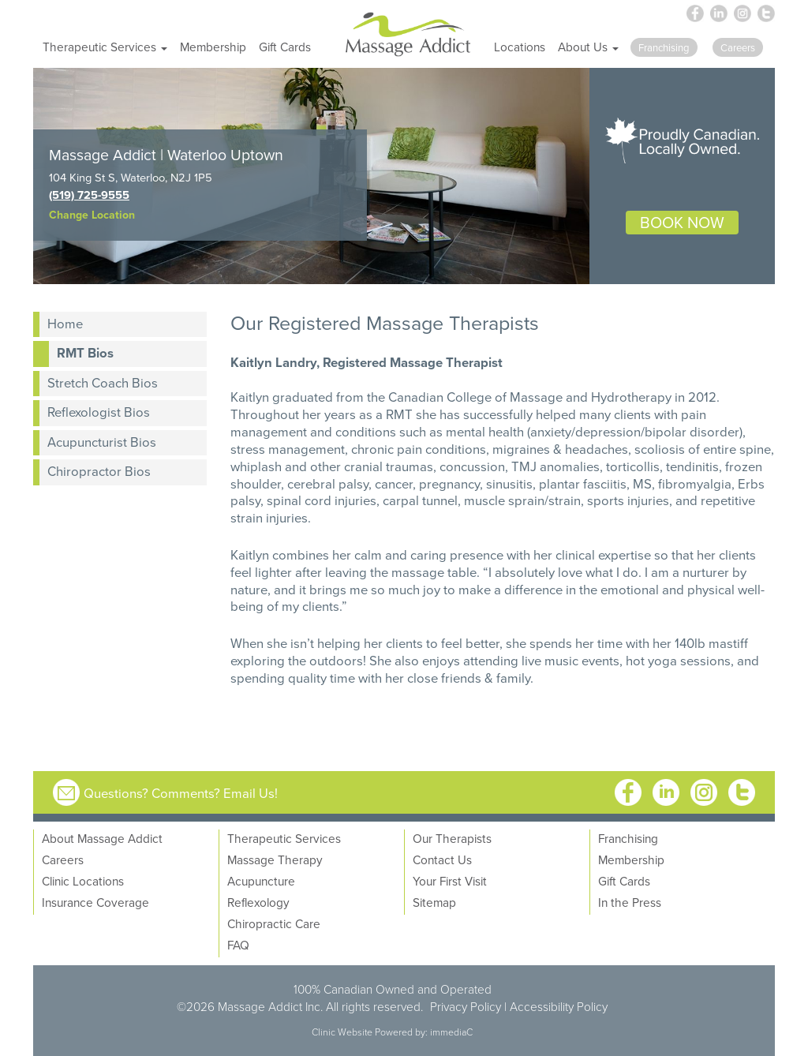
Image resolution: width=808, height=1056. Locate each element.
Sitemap (434, 902)
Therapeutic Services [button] (105, 46)
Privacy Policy (465, 1006)
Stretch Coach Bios (102, 382)
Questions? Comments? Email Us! (181, 793)
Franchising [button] (664, 47)
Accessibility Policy (559, 1006)
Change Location (92, 215)
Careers (63, 859)
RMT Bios (85, 352)
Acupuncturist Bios (101, 442)
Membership (213, 46)
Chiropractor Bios (99, 471)
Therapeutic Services (284, 838)
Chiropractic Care (273, 923)
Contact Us (442, 859)
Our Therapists (452, 838)
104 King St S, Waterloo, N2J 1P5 (130, 177)
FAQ (238, 944)
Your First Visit (450, 880)
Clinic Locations (83, 880)
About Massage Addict (102, 838)
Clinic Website (342, 1032)
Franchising (628, 838)
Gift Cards (285, 46)
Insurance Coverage (95, 902)
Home (65, 323)
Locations (519, 46)
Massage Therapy (275, 859)
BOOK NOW (682, 222)
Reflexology (258, 902)
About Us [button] (588, 46)
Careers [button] (737, 47)
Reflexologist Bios (98, 412)
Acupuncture (261, 880)
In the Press (629, 902)
